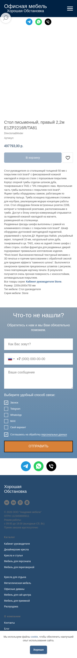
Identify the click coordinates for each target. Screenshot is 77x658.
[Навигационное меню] (70, 9)
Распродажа (11, 606)
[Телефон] (48, 22)
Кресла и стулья (13, 555)
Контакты (9, 622)
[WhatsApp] (38, 22)
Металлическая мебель (17, 583)
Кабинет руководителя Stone (43, 281)
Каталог (9, 537)
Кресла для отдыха (15, 577)
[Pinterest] (20, 502)
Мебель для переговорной (19, 567)
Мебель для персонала (17, 561)
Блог (6, 628)
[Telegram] (29, 22)
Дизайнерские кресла (16, 549)
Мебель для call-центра (17, 594)
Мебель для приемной (17, 600)
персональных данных (54, 434)
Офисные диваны (14, 589)
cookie (34, 636)
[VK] (6, 502)
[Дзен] (27, 502)
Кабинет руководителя (17, 543)
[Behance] (13, 502)
